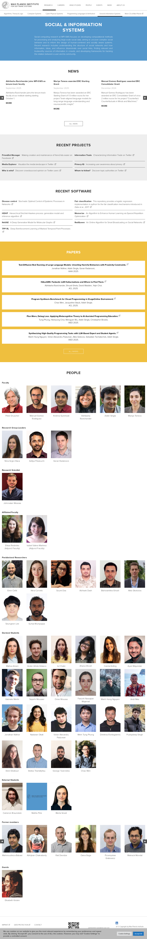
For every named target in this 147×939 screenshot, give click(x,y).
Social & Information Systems (109, 13)
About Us (121, 5)
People (89, 5)
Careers (61, 5)
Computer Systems (34, 13)
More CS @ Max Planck (133, 13)
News (109, 5)
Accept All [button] (138, 933)
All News (73, 124)
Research (48, 5)
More (9, 103)
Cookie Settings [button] (124, 933)
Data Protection (21, 925)
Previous (2, 98)
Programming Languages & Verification (81, 13)
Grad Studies (75, 5)
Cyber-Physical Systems (54, 13)
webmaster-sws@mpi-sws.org (98, 928)
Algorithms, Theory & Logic (13, 13)
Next (145, 98)
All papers (73, 351)
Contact (38, 925)
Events (99, 5)
